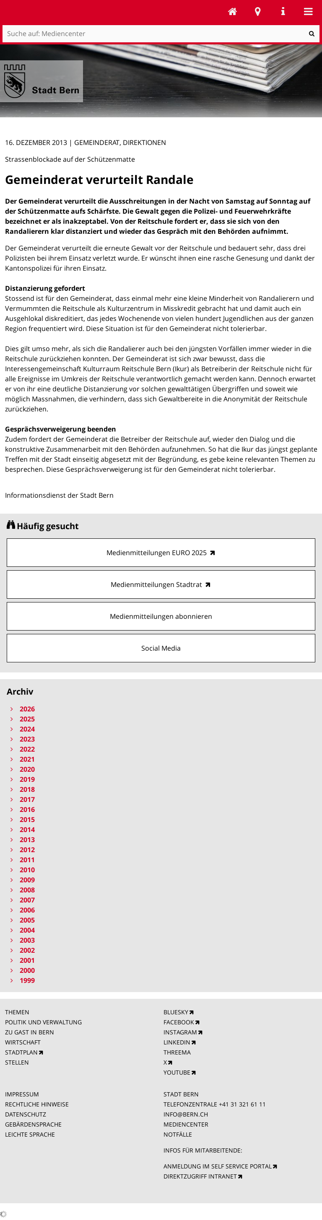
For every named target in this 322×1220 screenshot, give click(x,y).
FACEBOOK (179, 1022)
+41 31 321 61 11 (242, 1104)
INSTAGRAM (180, 1032)
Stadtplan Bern (258, 11)
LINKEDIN (177, 1042)
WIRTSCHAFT (23, 1042)
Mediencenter (232, 11)
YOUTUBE (177, 1072)
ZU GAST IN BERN (29, 1032)
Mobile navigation (308, 11)
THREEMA (177, 1052)
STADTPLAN (21, 1052)
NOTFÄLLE (178, 1134)
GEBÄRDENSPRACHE (33, 1124)
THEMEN (17, 1012)
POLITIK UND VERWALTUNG (43, 1022)
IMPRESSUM (22, 1094)
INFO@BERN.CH (186, 1114)
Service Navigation (283, 11)
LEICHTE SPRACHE (30, 1134)
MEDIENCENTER (186, 1124)
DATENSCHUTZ (25, 1114)
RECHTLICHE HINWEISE (37, 1104)
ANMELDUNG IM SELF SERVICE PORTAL (218, 1166)
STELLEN (17, 1062)
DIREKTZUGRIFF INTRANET (200, 1176)
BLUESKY (176, 1012)
